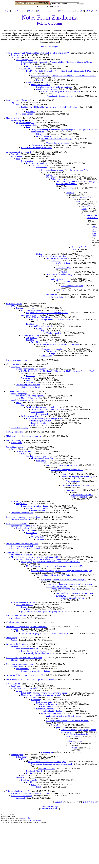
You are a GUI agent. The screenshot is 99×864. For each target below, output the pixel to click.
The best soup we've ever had (28, 385)
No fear (39, 254)
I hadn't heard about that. (81, 197)
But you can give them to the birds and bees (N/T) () (63, 580)
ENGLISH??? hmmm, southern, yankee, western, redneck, (44, 693)
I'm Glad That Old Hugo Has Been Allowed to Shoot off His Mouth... (49, 107)
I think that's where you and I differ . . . (67, 470)
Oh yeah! (14, 629)
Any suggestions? (13, 391)
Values (74, 748)
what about (15, 618)
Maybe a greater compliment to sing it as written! (41, 695)
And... (33, 425)
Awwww (29, 382)
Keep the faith (57, 297)
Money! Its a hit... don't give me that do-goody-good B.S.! (34, 557)
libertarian (20, 778)
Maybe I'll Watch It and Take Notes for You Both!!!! (47, 313)
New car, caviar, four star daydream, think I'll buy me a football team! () (61, 571)
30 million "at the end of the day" (59, 274)
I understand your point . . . (42, 510)
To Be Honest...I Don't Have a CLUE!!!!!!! (48, 409)
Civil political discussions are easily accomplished (51, 764)
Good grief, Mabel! (34, 771)
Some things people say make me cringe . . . (54, 87)
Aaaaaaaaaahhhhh (73, 490)
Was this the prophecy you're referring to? (78, 476)
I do (17, 105)
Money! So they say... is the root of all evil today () (38, 559)
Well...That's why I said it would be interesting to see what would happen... (76, 182)
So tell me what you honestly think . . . (41, 407)
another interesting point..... (52, 713)
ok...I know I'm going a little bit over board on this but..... (81, 735)
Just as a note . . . (18, 156)
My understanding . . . (25, 123)
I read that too (31, 340)
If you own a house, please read (18, 360)
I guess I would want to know (23, 526)
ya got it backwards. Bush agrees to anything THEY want (44, 611)
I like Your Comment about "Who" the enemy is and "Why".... (66, 170)
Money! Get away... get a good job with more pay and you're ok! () (54, 566)
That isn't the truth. (23, 451)
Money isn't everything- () (63, 589)
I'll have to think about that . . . (43, 458)
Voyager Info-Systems (33, 820)
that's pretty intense (64, 263)
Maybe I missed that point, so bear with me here (60, 91)
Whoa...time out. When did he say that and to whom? (57, 344)
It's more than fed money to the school (36, 148)
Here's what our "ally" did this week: (26, 548)
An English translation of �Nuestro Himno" (64, 716)
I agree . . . (30, 127)
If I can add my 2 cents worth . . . (34, 506)
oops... (54, 353)
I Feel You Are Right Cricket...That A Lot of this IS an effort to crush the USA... (58, 71)
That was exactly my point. (72, 286)
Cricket (39, 134)
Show (58, 6)
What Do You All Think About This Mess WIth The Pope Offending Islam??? (37, 53)
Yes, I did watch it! (54, 333)
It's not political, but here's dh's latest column (24, 658)
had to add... (16, 57)
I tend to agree (17, 755)
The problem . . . (38, 165)
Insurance (70, 193)
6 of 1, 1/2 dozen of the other (94, 231)
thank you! (20, 798)
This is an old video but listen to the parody (23, 436)
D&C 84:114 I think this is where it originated (82, 495)
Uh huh (24, 759)
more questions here (29, 315)
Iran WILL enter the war (16, 616)
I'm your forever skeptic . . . (27, 308)
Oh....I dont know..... (24, 605)
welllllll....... (31, 782)
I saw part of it (17, 55)
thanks (28, 380)
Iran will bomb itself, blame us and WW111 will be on (33, 793)
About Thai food (12, 364)
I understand (61, 474)
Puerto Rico (56, 725)
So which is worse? (14, 303)
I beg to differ (21, 504)
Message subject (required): (72, 598)
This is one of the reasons (46, 704)
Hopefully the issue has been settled (40, 653)
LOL (13, 306)
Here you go (41, 460)
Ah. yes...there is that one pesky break (61, 465)
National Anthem (13, 684)
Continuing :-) (47, 752)
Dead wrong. (16, 501)
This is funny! (11, 638)
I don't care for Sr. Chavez (16, 100)
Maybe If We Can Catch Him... (38, 317)
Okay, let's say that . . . (45, 136)
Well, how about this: (29, 416)
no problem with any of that (42, 326)
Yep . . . (14, 102)
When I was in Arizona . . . (62, 179)
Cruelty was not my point (46, 89)
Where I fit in (31, 533)
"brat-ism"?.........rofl (46, 769)
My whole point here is (20, 519)
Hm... (23, 607)
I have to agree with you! (41, 421)
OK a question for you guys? (17, 791)
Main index (32, 11)
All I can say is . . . (58, 279)
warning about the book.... (51, 711)
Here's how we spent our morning (19, 664)
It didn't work (16, 443)
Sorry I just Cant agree (45, 709)
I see (18, 159)
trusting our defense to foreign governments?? (24, 675)
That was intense (73, 481)
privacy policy (26, 818)
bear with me (41, 168)
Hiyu (28, 609)
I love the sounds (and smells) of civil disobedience (26, 627)
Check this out (12, 552)
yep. (43, 331)
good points (61, 727)
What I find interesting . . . (41, 342)
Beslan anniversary (13, 440)
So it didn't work (17, 666)
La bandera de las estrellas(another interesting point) (67, 720)
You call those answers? (15, 447)
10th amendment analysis (16, 523)
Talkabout (40, 539)
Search (55, 11)
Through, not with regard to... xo (59, 96)
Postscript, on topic (44, 702)
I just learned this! (13, 118)
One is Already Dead (24, 60)
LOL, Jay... (60, 290)
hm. (22, 405)
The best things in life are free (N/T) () (53, 575)
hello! (38, 787)
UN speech (30, 111)
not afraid (30, 82)
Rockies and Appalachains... (37, 163)
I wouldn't (15, 646)
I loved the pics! (22, 669)
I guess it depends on (39, 423)
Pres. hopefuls (67, 188)
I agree (49, 174)
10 (96, 11)
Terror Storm (46, 356)
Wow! (23, 454)
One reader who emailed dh (22, 546)
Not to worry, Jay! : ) (19, 427)
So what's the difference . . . (92, 216)
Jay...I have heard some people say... (30, 396)
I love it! (14, 660)
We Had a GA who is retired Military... (56, 138)
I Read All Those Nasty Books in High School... (45, 418)
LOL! (18, 403)
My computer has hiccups (21, 555)
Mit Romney (51, 177)
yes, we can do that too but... (37, 508)
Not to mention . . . (28, 161)
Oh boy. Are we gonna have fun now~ (31, 369)
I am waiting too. (18, 120)
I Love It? (20, 631)
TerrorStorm (51, 351)
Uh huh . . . (65, 272)
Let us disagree (22, 757)
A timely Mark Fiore (14, 432)
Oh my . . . (15, 366)
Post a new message (44, 11)
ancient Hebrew (32, 697)
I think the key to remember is (23, 400)
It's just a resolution (74, 741)
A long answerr (37, 412)
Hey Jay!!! (30, 773)
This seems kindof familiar (22, 513)
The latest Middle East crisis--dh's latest (22, 544)
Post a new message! (49, 46)
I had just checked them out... (28, 649)
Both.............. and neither (21, 796)
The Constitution (28, 530)
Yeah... (14, 640)
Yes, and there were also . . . (57, 143)
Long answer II (42, 414)
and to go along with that (31, 310)
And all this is (26, 69)
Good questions (22, 528)
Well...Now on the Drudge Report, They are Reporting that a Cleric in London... (63, 75)
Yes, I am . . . (31, 338)
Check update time (65, 11)
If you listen (41, 80)
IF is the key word (63, 281)
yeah (78, 202)
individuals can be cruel (40, 85)
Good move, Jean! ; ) (29, 780)
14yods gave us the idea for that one (35, 671)
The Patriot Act (37, 145)
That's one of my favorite (31, 387)
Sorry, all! (15, 154)
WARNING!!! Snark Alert (57, 258)
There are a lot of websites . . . (53, 349)
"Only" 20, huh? (37, 537)
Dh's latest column (13, 622)
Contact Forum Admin (18, 11)
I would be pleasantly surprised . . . (55, 256)
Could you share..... (49, 706)
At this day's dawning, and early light (26, 688)
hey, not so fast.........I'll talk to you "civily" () (47, 762)
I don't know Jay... (63, 267)
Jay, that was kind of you (36, 456)
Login (7, 11)
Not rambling (51, 295)
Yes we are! (26, 378)
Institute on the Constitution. (17, 644)
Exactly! (39, 328)
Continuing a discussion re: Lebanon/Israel (23, 517)
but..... (23, 775)
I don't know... (17, 686)
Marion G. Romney (29, 398)
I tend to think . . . (33, 324)
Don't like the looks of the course (34, 651)
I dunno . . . (56, 261)
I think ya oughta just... (20, 393)
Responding (36, 700)
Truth (13, 449)
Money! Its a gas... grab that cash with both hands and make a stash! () (50, 562)
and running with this (29, 125)
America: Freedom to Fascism (23, 602)
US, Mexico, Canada (24, 114)
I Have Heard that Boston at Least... (75, 485)
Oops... (34, 535)
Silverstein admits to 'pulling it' (18, 152)
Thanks (44, 463)
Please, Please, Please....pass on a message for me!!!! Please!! (31, 679)
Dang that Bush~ (33, 66)
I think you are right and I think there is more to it (51, 319)
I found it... (30, 376)
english (19, 691)
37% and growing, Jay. (30, 335)
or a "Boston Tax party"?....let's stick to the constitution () (45, 633)
